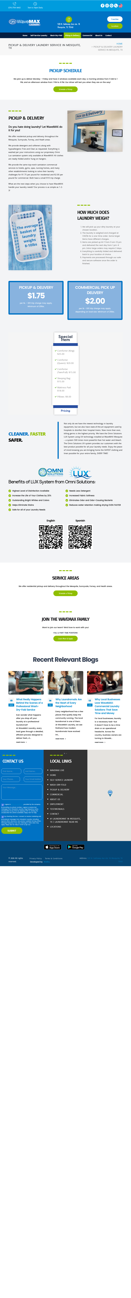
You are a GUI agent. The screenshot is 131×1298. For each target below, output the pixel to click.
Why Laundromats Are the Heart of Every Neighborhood (68, 703)
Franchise (114, 19)
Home (25, 35)
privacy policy (35, 858)
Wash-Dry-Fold (56, 35)
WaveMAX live (57, 770)
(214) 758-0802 (14, 5)
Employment (57, 804)
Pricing (65, 410)
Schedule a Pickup (65, 89)
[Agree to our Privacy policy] (2, 805)
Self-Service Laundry (38, 35)
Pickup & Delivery (72, 35)
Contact (108, 35)
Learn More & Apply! (65, 639)
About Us (98, 35)
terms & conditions (17, 804)
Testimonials (57, 809)
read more (21, 742)
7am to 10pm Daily (35, 5)
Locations (114, 26)
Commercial (87, 35)
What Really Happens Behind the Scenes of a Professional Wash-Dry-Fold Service (29, 704)
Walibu (47, 862)
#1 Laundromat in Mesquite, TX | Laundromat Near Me (65, 822)
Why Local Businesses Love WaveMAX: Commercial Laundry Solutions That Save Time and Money (108, 706)
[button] (64, 753)
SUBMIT (11, 830)
